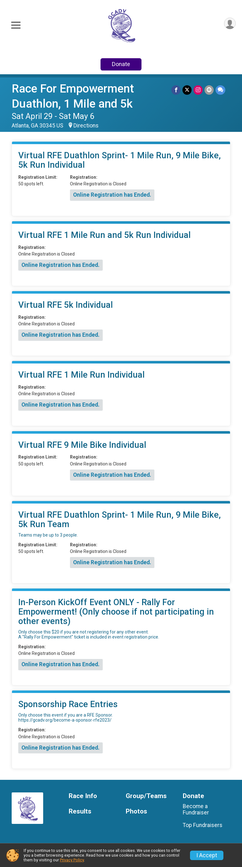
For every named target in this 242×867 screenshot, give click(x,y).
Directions (86, 125)
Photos (136, 811)
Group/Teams (146, 796)
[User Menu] (230, 23)
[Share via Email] (209, 89)
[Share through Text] (220, 89)
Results (80, 811)
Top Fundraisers (202, 825)
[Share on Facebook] (176, 89)
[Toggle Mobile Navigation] (15, 25)
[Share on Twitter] (187, 89)
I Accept (206, 855)
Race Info (83, 796)
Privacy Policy (72, 860)
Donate (121, 64)
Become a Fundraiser (196, 809)
